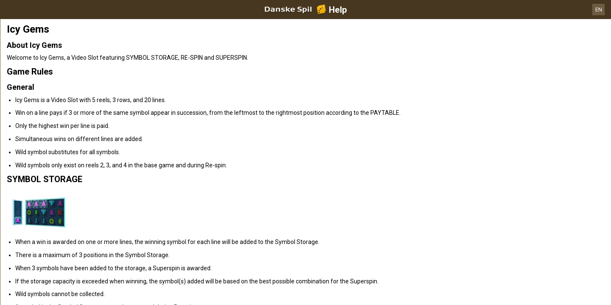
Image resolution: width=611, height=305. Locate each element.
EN (598, 9)
